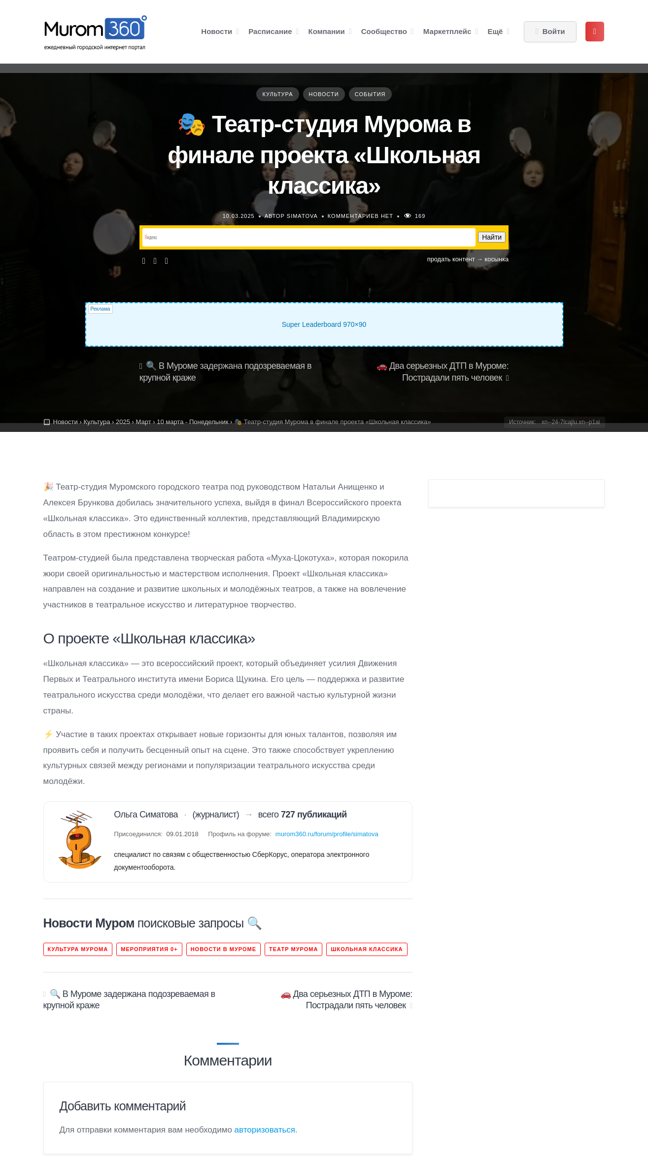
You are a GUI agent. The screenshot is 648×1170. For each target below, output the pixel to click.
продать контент (451, 259)
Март (143, 421)
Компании (326, 31)
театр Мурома (293, 949)
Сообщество (384, 31)
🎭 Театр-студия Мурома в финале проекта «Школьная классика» (324, 155)
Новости (216, 31)
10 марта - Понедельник (192, 421)
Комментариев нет (360, 216)
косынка (497, 259)
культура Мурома (78, 949)
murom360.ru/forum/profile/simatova (326, 834)
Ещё (495, 31)
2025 (123, 421)
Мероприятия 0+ (149, 949)
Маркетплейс (447, 31)
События (370, 94)
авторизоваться (265, 1130)
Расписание (270, 31)
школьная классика (367, 949)
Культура (277, 94)
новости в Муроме (223, 949)
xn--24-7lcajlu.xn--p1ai (571, 422)
